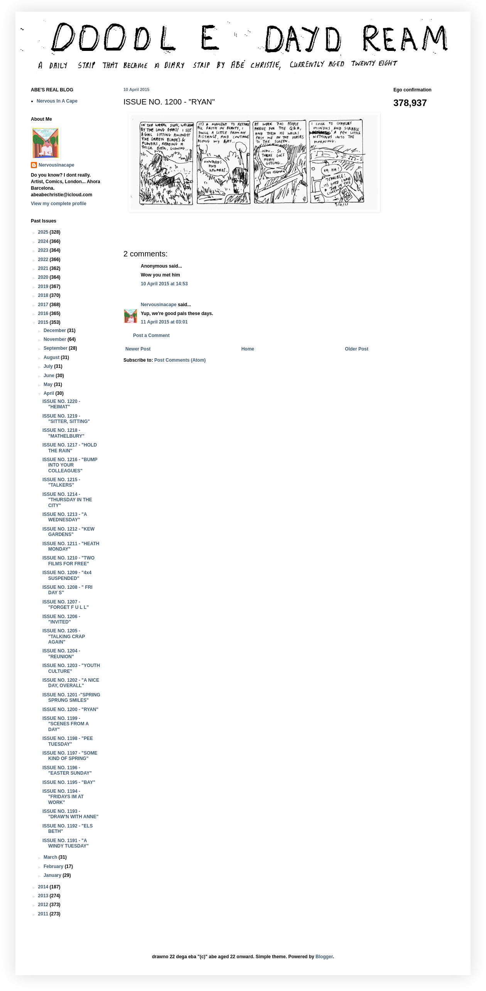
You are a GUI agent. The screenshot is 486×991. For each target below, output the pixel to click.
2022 (44, 259)
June (50, 375)
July (49, 366)
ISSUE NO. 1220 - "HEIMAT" (61, 404)
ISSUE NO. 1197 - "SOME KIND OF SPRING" (69, 755)
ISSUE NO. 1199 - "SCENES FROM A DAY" (65, 724)
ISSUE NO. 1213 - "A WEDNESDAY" (64, 517)
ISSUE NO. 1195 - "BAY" (68, 782)
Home (247, 349)
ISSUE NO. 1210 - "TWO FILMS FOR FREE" (68, 560)
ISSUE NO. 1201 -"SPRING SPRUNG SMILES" (71, 697)
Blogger (324, 956)
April (50, 393)
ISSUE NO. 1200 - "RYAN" (70, 709)
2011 (44, 914)
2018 (44, 295)
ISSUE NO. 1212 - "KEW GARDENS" (68, 531)
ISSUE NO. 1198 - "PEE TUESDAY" (67, 741)
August (52, 357)
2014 (44, 887)
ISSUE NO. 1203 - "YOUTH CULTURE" (71, 668)
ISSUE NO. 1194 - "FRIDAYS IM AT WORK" (63, 797)
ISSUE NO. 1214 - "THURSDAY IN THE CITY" (67, 500)
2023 (44, 250)
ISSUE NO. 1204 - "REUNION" (61, 653)
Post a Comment (151, 335)
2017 (44, 304)
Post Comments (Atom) (180, 360)
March (51, 857)
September (56, 348)
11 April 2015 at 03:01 (164, 322)
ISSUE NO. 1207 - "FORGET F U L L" (65, 604)
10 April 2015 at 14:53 (164, 284)
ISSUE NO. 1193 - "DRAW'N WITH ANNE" (70, 814)
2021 (44, 268)
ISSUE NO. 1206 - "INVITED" (61, 619)
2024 (44, 241)
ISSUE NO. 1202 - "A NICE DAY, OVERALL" (70, 683)
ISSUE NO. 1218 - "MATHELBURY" (63, 433)
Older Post (356, 349)
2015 (44, 322)
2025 (44, 232)
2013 (44, 895)
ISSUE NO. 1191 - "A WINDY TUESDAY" (65, 843)
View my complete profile (58, 203)
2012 (44, 904)
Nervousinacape (159, 304)
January (53, 875)
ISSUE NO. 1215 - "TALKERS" (61, 482)
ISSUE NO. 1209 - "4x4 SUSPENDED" (66, 575)
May (49, 384)
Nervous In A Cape (57, 101)
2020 (44, 277)
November (56, 339)
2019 (44, 286)
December (55, 330)
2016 (44, 313)
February (54, 866)
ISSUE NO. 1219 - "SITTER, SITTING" (66, 418)
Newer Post (137, 349)
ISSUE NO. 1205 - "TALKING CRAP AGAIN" (63, 636)
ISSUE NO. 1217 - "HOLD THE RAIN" (69, 447)
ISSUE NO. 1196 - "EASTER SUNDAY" (67, 770)
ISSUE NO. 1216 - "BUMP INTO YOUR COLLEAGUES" (69, 465)
